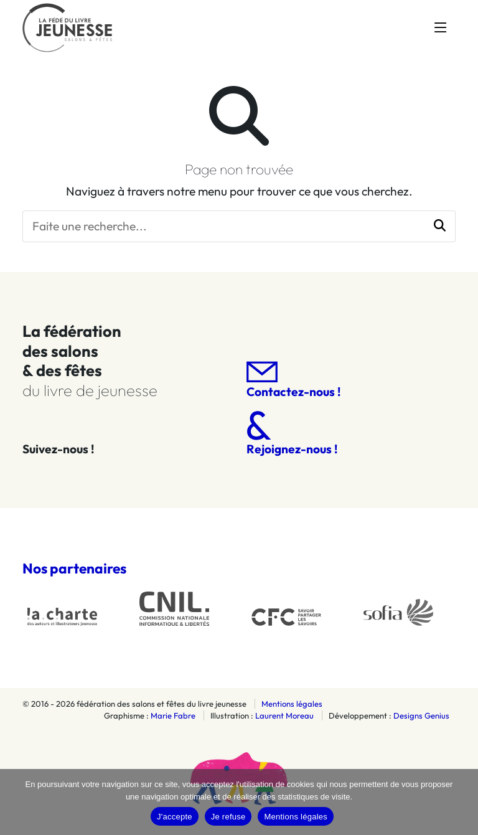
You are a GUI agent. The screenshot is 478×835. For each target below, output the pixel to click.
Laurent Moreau (284, 715)
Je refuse (228, 816)
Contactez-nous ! (293, 380)
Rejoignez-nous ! (291, 433)
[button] (439, 226)
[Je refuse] (462, 802)
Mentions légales (291, 704)
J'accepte (174, 816)
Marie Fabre (173, 715)
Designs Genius (421, 715)
